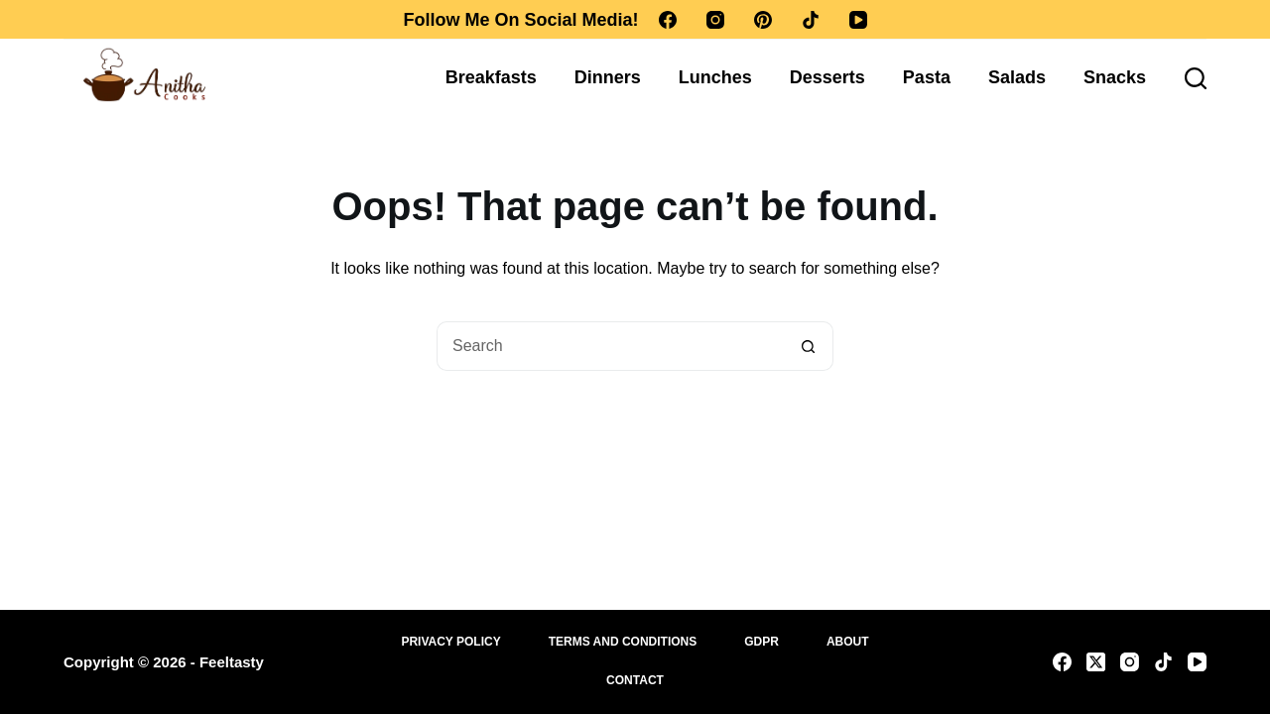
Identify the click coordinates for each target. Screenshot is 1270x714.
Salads (1017, 77)
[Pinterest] (763, 20)
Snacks (1114, 77)
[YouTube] (858, 20)
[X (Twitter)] (1095, 662)
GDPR (761, 642)
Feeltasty (231, 662)
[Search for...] (610, 346)
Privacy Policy (450, 642)
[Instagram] (715, 20)
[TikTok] (811, 20)
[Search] (1195, 78)
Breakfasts (491, 77)
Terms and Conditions (623, 642)
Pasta (927, 77)
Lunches (715, 77)
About (847, 642)
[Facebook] (668, 20)
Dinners (607, 77)
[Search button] (808, 346)
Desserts (827, 77)
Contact (635, 680)
